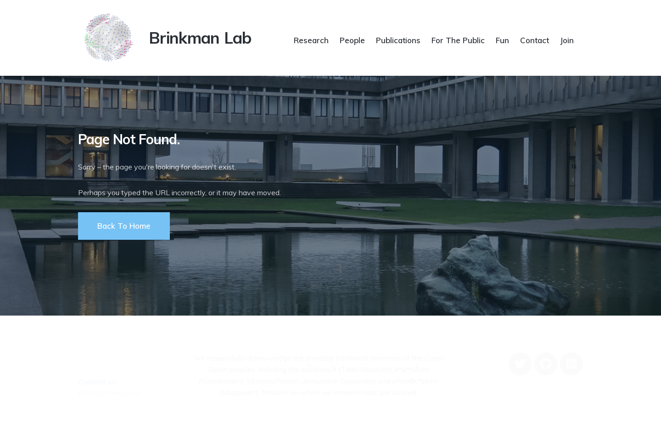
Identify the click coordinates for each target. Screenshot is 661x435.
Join (567, 40)
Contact (534, 40)
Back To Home (124, 226)
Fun (502, 40)
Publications (398, 40)
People (352, 40)
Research (311, 40)
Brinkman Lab (200, 38)
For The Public (458, 40)
